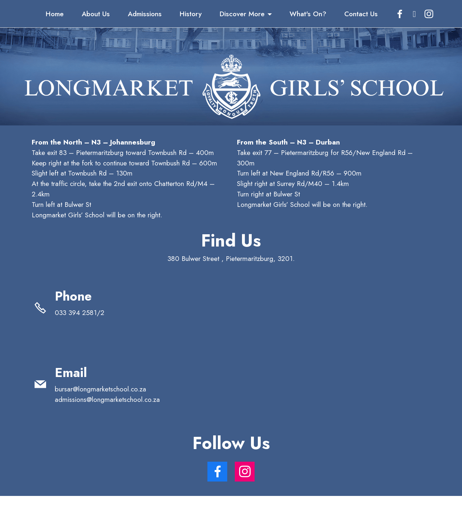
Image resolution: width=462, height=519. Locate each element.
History (191, 14)
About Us (96, 14)
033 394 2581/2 (86, 312)
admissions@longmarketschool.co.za (107, 399)
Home (55, 14)
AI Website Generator (231, 507)
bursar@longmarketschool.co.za (100, 389)
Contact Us (361, 14)
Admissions (145, 14)
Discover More (242, 14)
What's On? (308, 14)
